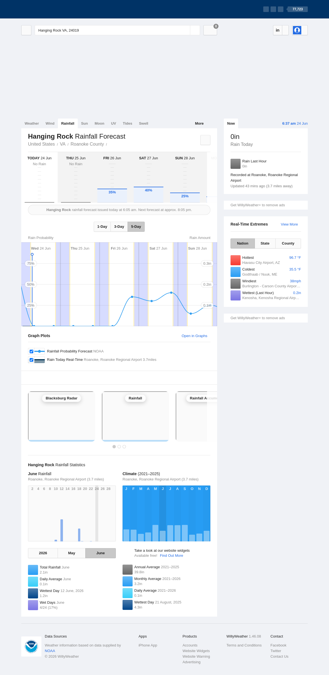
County (288, 243)
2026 (43, 553)
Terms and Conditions (244, 645)
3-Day (119, 226)
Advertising (191, 662)
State (264, 243)
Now (231, 123)
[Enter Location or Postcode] (117, 30)
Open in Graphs (194, 336)
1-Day (102, 226)
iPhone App (147, 645)
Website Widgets (196, 651)
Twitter (276, 651)
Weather (32, 123)
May (71, 553)
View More (289, 224)
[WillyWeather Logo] (47, 9)
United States (41, 144)
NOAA (50, 651)
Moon (99, 123)
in (277, 30)
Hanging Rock (110, 143)
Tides (127, 123)
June (100, 553)
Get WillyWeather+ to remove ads (258, 205)
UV (113, 123)
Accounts (189, 645)
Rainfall (67, 123)
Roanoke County (87, 144)
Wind (50, 123)
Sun (84, 123)
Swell (143, 123)
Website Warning (196, 656)
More (199, 123)
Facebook (278, 645)
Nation (242, 243)
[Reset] (185, 30)
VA (62, 144)
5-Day (136, 226)
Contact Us (279, 656)
